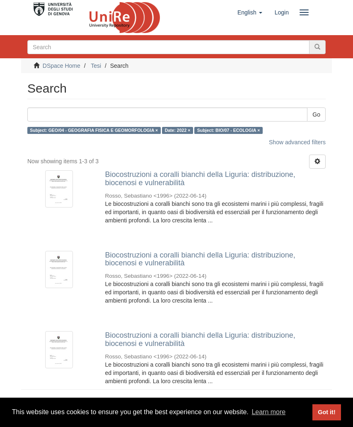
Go (316, 114)
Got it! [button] (326, 412)
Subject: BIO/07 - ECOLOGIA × (228, 130)
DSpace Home (61, 65)
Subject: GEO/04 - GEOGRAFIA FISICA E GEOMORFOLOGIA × (94, 130)
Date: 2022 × (178, 130)
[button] (249, 12)
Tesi (96, 65)
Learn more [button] (268, 411)
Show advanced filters (297, 142)
